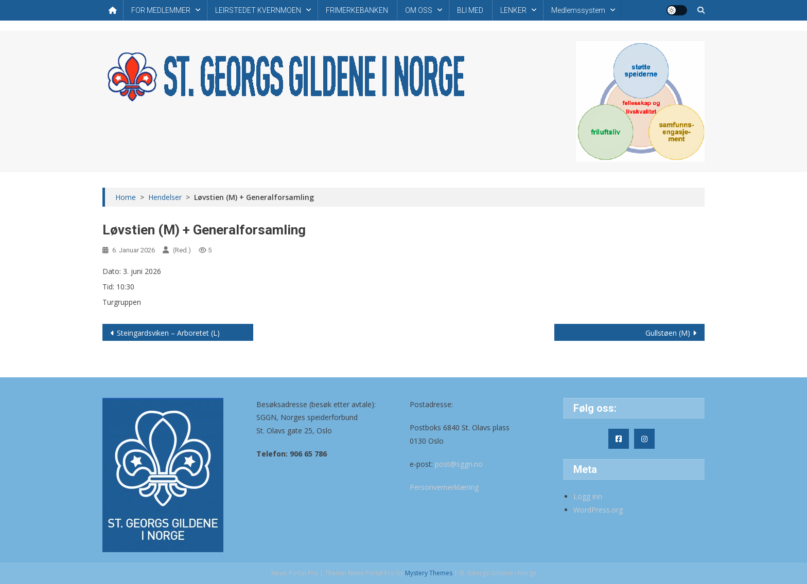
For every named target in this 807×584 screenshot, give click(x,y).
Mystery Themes (428, 573)
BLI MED (470, 10)
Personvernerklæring (444, 487)
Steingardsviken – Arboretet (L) (168, 333)
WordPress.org (598, 510)
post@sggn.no (459, 464)
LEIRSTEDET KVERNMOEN (258, 10)
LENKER (513, 10)
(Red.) (182, 250)
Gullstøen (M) (667, 333)
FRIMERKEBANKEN (357, 10)
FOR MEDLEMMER (160, 10)
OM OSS (418, 10)
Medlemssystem (578, 10)
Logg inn (587, 496)
